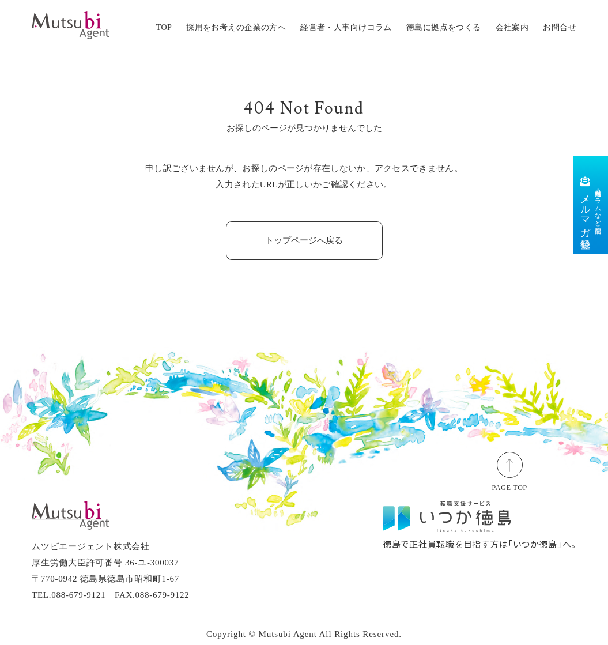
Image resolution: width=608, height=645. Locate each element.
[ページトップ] (510, 464)
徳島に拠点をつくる (443, 27)
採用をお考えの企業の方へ (236, 27)
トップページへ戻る (304, 240)
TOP (164, 27)
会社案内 (512, 27)
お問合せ (559, 27)
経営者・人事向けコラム (346, 27)
